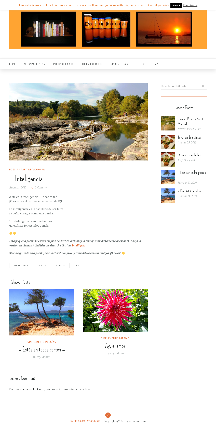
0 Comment (40, 187)
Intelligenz (78, 245)
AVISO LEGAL (94, 421)
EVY (156, 64)
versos (80, 265)
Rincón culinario (63, 64)
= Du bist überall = (189, 191)
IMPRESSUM (77, 421)
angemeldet (30, 389)
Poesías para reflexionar (27, 169)
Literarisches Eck (92, 64)
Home (12, 64)
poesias (60, 265)
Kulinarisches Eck (34, 64)
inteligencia (21, 265)
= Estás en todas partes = (42, 349)
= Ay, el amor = (115, 345)
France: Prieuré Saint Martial (190, 121)
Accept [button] (176, 5)
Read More (190, 5)
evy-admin (43, 357)
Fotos (142, 64)
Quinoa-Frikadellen (189, 155)
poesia (42, 265)
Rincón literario (120, 64)
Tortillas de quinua (189, 137)
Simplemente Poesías (42, 342)
